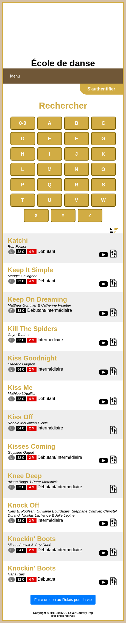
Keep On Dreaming (37, 299)
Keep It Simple (30, 270)
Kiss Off (20, 417)
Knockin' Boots (32, 538)
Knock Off (23, 505)
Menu (15, 76)
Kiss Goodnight (32, 358)
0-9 (22, 123)
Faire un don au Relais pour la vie (63, 599)
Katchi (18, 240)
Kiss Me (20, 387)
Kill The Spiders (32, 328)
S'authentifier (101, 89)
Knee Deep (25, 475)
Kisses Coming (31, 446)
